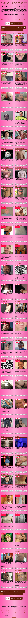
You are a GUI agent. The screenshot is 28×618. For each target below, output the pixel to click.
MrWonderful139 (5, 52)
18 (13, 30)
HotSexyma (17, 474)
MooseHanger (18, 186)
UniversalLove (4, 301)
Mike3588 (3, 436)
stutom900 (17, 321)
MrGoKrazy (3, 186)
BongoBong (3, 282)
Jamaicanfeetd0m (5, 167)
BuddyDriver (4, 359)
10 (15, 27)
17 (10, 30)
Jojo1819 (17, 52)
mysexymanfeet (4, 455)
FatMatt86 (3, 129)
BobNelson (3, 340)
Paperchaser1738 (19, 167)
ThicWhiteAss (4, 91)
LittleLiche (3, 379)
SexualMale (3, 417)
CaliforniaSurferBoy (19, 148)
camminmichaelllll (19, 570)
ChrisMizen (3, 33)
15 (5, 30)
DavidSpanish (18, 532)
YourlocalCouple (19, 494)
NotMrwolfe (17, 91)
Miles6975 (3, 225)
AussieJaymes (18, 513)
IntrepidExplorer (18, 551)
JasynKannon (18, 301)
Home (7, 23)
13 (24, 27)
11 (18, 27)
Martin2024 (3, 148)
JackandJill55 (4, 71)
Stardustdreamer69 (19, 33)
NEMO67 (17, 129)
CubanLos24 (18, 206)
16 (8, 30)
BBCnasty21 (4, 570)
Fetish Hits (14, 617)
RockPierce (3, 244)
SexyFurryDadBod (5, 513)
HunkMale (3, 551)
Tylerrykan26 (4, 321)
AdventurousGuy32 (19, 455)
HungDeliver (4, 110)
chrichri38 (17, 417)
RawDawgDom (18, 71)
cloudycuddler (18, 263)
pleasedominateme (19, 340)
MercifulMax (4, 494)
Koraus (16, 110)
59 (19, 30)
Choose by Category (16, 23)
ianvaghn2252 (4, 397)
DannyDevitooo (4, 474)
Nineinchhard (18, 436)
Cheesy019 (17, 359)
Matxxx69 (17, 379)
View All (3, 27)
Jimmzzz (17, 397)
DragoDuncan (4, 532)
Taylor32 (3, 206)
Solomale (17, 244)
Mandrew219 (4, 263)
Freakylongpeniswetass (20, 282)
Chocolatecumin (19, 225)
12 (21, 27)
